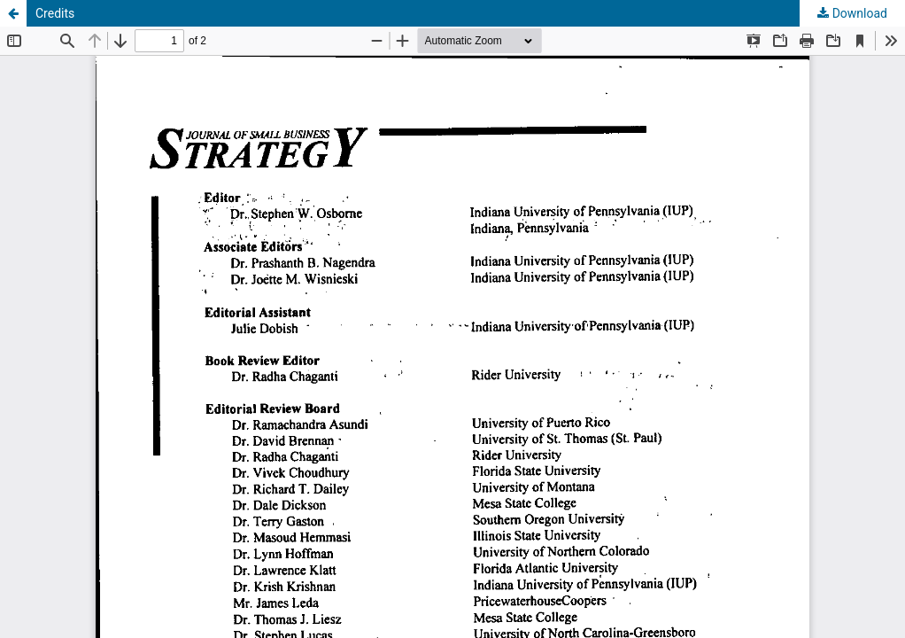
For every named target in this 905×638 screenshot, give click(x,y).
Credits (54, 13)
